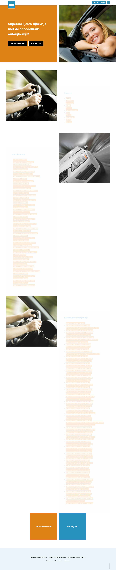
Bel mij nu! (72, 526)
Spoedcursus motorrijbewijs (57, 557)
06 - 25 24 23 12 (99, 2)
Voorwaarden (59, 561)
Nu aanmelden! (44, 526)
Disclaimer (49, 561)
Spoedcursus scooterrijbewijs (76, 557)
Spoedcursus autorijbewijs (39, 557)
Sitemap (67, 561)
